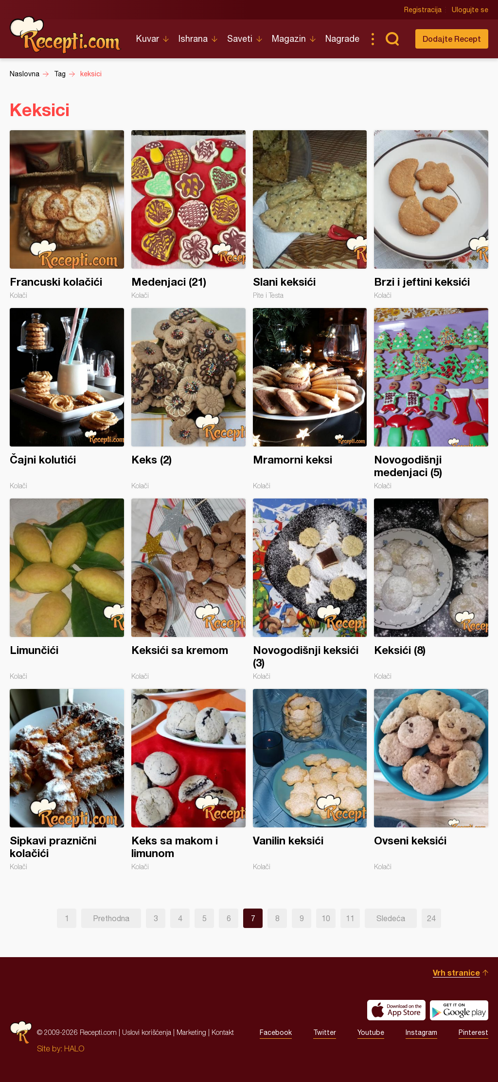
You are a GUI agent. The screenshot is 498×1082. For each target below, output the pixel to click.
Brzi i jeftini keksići (431, 214)
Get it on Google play (459, 1010)
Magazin (289, 39)
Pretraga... (392, 39)
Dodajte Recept (452, 38)
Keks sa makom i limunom (188, 780)
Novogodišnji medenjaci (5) (431, 399)
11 (350, 918)
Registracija (423, 10)
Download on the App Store (396, 1010)
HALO (74, 1048)
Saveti (239, 39)
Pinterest (473, 1032)
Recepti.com (66, 35)
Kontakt (223, 1032)
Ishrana (193, 39)
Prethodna (111, 918)
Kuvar (147, 39)
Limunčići (67, 589)
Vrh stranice (456, 972)
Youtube (370, 1032)
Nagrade (342, 39)
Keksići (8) (431, 589)
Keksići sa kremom (188, 589)
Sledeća (390, 918)
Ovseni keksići (431, 780)
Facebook (276, 1032)
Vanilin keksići (310, 780)
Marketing (191, 1032)
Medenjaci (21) (188, 214)
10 (325, 918)
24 (431, 918)
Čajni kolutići (67, 399)
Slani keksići (310, 214)
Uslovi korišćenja (146, 1032)
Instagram (421, 1032)
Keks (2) (188, 399)
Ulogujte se (470, 10)
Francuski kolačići (67, 214)
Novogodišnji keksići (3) (310, 589)
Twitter (324, 1032)
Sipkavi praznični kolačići (67, 780)
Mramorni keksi (310, 399)
